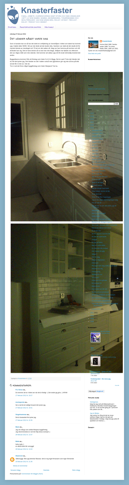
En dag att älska (97, 242)
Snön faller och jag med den (101, 219)
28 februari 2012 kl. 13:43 (24, 449)
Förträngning (96, 272)
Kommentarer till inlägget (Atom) (32, 474)
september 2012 (97, 139)
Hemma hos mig (97, 269)
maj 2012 (95, 151)
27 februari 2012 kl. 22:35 (24, 420)
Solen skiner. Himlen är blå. (101, 191)
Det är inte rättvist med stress (101, 228)
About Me (94, 381)
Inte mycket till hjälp (98, 251)
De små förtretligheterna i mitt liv (102, 298)
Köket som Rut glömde (99, 280)
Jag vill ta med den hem (100, 177)
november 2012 (97, 133)
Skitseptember (95, 373)
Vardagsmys (94, 402)
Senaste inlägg (15, 470)
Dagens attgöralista (98, 260)
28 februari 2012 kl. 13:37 (24, 435)
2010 (92, 316)
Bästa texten (96, 286)
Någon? (94, 254)
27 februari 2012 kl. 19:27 (24, 395)
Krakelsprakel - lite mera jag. (101, 379)
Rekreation (95, 210)
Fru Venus (19, 390)
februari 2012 (96, 159)
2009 (92, 318)
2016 (92, 116)
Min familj (49, 27)
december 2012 (97, 130)
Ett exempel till (96, 283)
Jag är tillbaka (94, 413)
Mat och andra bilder (98, 245)
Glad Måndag (105, 333)
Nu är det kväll (96, 194)
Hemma (93, 350)
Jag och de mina (96, 355)
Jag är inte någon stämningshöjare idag (105, 200)
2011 (92, 313)
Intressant (95, 263)
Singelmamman (21, 414)
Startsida (12, 27)
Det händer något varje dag (101, 168)
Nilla (92, 348)
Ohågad (94, 240)
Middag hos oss (97, 274)
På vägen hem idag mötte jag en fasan (104, 266)
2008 (92, 321)
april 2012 (95, 154)
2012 (92, 128)
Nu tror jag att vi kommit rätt (101, 234)
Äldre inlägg (76, 470)
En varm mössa (97, 185)
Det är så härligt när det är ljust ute (103, 165)
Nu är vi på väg (97, 174)
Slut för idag (96, 257)
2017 (92, 113)
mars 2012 (96, 156)
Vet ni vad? (95, 277)
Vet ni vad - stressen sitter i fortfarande (104, 225)
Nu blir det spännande (99, 237)
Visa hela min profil (94, 53)
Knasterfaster (107, 41)
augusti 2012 (96, 142)
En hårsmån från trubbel (100, 248)
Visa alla (117, 385)
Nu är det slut (96, 231)
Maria (17, 427)
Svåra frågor (96, 216)
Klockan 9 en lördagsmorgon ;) (102, 222)
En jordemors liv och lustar (100, 331)
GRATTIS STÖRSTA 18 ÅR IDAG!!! (103, 295)
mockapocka (20, 402)
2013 (92, 125)
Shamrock (19, 456)
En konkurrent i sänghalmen (101, 301)
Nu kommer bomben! (99, 171)
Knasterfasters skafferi (30, 27)
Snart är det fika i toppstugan (101, 197)
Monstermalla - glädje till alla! (101, 372)
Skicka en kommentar (20, 466)
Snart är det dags (97, 182)
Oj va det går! (96, 179)
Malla (17, 441)
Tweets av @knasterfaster (96, 89)
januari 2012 (96, 309)
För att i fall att (96, 203)
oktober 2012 (96, 136)
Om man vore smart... (99, 162)
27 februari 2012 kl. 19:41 (24, 408)
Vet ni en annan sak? (99, 213)
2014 (92, 122)
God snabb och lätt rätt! (99, 289)
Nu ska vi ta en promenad (100, 292)
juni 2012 (95, 148)
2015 (92, 119)
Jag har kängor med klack (100, 188)
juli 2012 (95, 145)
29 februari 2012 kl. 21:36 (24, 461)
